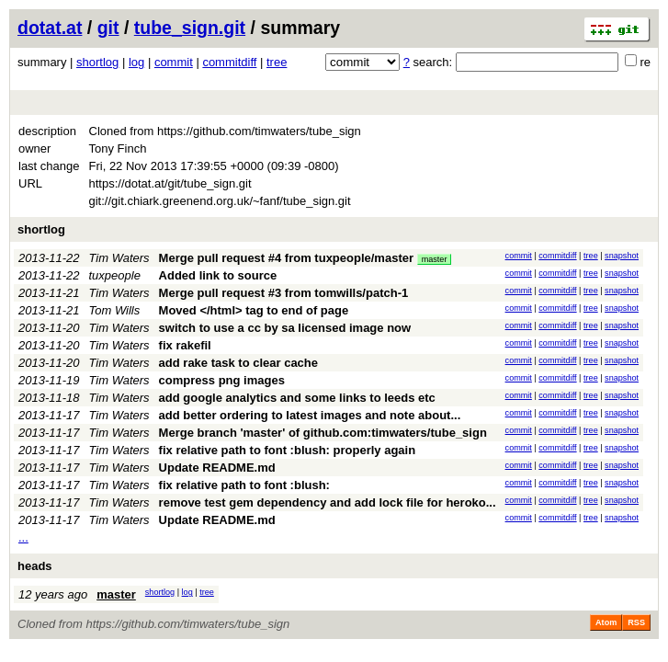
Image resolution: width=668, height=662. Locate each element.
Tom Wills (115, 310)
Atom (606, 622)
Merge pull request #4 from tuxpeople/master (286, 258)
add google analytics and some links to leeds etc (297, 398)
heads (34, 566)
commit (173, 62)
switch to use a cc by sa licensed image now (285, 328)
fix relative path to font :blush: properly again (287, 450)
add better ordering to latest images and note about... (310, 415)
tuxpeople (115, 275)
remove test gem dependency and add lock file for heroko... (327, 502)
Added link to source (218, 275)
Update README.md (217, 467)
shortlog (97, 62)
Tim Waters (119, 258)
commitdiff (229, 62)
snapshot (622, 255)
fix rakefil (185, 345)
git (108, 27)
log (136, 62)
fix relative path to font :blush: (244, 485)
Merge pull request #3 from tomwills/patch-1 (284, 293)
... (23, 537)
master (434, 259)
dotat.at (49, 27)
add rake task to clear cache (238, 363)
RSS (636, 622)
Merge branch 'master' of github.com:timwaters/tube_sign (323, 432)
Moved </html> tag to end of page (254, 310)
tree (276, 62)
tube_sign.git (189, 27)
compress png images (222, 380)
